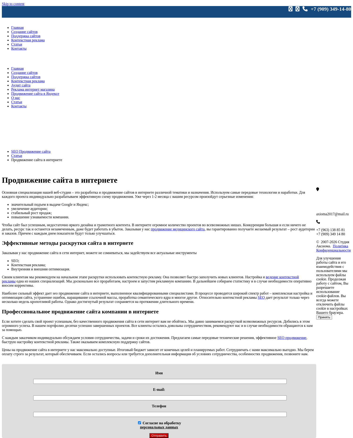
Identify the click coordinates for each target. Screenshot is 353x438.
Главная (17, 28)
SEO (261, 297)
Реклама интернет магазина (33, 89)
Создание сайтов (24, 32)
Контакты (19, 48)
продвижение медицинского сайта (178, 229)
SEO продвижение (291, 338)
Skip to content (13, 4)
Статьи (16, 44)
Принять (324, 317)
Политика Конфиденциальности (333, 248)
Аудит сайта (20, 85)
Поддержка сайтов (25, 36)
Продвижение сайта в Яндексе (35, 94)
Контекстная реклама (28, 40)
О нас (15, 98)
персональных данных (159, 427)
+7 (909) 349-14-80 (331, 9)
